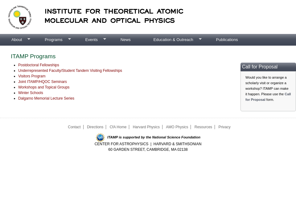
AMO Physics (177, 127)
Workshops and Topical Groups (43, 87)
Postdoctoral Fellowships (38, 65)
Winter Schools (30, 93)
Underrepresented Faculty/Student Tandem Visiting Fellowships (70, 70)
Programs (52, 39)
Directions (95, 127)
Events (90, 39)
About (15, 39)
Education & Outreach (172, 39)
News (126, 39)
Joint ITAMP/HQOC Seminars (42, 82)
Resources (203, 127)
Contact (74, 127)
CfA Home (118, 127)
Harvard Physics (146, 127)
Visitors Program (31, 76)
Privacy (224, 127)
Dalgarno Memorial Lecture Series (46, 98)
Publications (227, 39)
